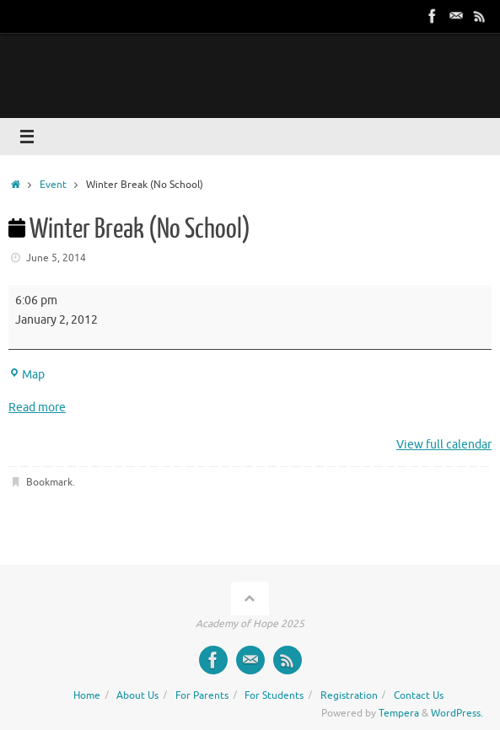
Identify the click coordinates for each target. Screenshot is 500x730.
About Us (137, 695)
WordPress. (457, 713)
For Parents (201, 695)
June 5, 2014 (56, 258)
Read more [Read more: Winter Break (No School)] (37, 407)
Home (86, 695)
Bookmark (49, 482)
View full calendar (444, 444)
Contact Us (419, 695)
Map (26, 375)
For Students (274, 695)
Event (53, 184)
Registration (349, 695)
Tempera (399, 713)
